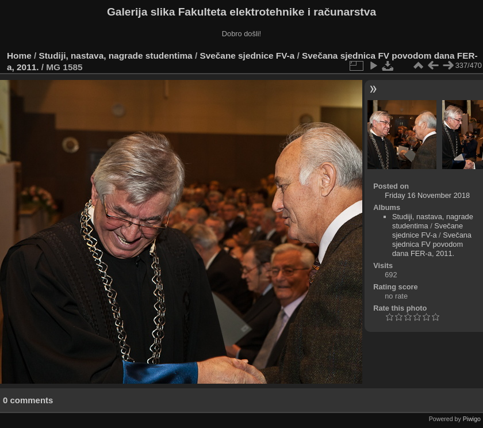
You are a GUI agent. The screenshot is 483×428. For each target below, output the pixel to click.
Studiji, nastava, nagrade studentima (116, 55)
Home (19, 55)
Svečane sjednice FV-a (247, 55)
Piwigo (472, 418)
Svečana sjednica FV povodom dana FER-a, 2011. (431, 244)
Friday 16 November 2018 (427, 195)
